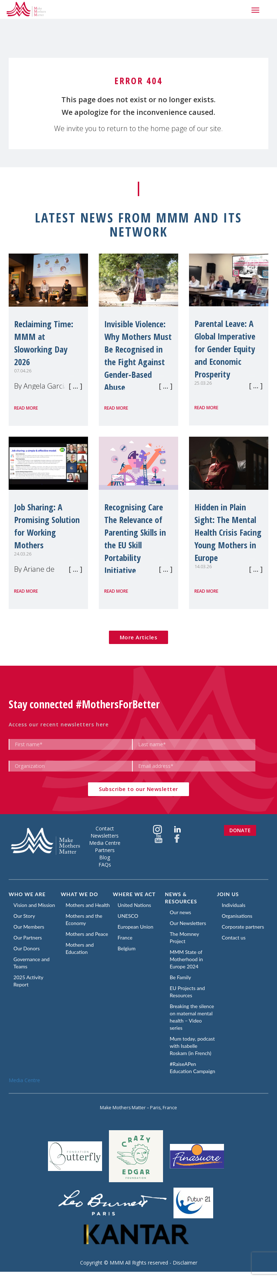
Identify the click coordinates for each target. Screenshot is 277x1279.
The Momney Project (184, 937)
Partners (105, 850)
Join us (228, 894)
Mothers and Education (80, 948)
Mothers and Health (88, 905)
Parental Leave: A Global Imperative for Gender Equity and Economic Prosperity (224, 348)
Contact (105, 828)
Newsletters (105, 835)
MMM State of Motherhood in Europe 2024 (186, 959)
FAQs (104, 864)
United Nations (135, 905)
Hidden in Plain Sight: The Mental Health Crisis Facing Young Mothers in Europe (227, 532)
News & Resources (181, 897)
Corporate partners (244, 927)
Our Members (29, 927)
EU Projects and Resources (188, 991)
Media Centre (104, 842)
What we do (79, 894)
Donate (240, 830)
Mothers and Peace (87, 934)
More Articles (139, 637)
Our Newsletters (188, 923)
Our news (181, 912)
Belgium (127, 948)
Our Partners (28, 937)
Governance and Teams (32, 962)
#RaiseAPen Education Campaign (183, 1071)
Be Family (181, 977)
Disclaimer (185, 1269)
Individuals (234, 905)
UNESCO (128, 916)
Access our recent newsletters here (59, 724)
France (125, 937)
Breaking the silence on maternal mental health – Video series (192, 1017)
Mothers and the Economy (84, 919)
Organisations (238, 916)
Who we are (27, 894)
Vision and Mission (35, 905)
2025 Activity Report (29, 981)
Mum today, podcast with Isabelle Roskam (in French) (192, 1046)
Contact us (234, 937)
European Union (136, 927)
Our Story (25, 916)
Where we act (134, 894)
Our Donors (27, 948)
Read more (26, 408)
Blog (104, 857)
